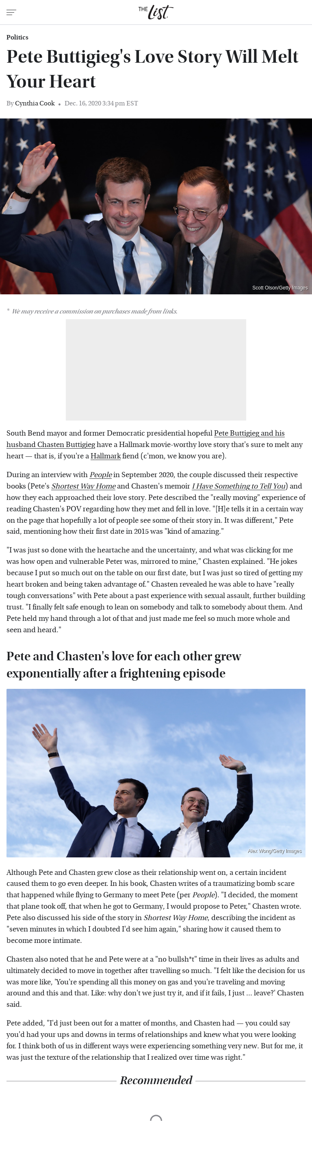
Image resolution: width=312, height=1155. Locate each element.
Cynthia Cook (34, 103)
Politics (17, 37)
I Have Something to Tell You (238, 486)
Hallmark (106, 456)
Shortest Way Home (83, 486)
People (100, 475)
